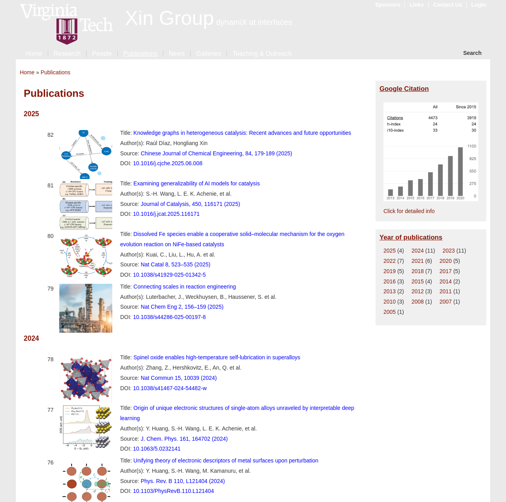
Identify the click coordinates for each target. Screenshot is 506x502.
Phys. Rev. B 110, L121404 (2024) (183, 481)
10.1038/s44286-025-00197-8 (169, 317)
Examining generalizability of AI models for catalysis (197, 183)
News (177, 54)
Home (33, 54)
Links (417, 5)
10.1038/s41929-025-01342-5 (169, 275)
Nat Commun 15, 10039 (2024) (179, 378)
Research (67, 54)
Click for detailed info (409, 211)
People (102, 54)
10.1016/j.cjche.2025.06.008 (167, 163)
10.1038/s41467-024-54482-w (170, 388)
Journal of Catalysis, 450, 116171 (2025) (190, 204)
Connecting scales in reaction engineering (185, 286)
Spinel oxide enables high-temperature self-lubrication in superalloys (217, 357)
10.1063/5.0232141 (157, 448)
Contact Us (447, 5)
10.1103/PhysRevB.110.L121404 (173, 491)
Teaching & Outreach (261, 54)
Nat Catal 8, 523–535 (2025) (175, 264)
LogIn (478, 5)
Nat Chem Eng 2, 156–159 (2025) (182, 307)
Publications (140, 54)
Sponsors (387, 5)
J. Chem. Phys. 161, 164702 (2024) (184, 439)
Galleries (208, 54)
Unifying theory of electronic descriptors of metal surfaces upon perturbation (226, 460)
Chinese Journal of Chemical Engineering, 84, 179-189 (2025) (216, 153)
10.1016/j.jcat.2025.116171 (166, 214)
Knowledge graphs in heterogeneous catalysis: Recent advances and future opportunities (242, 133)
